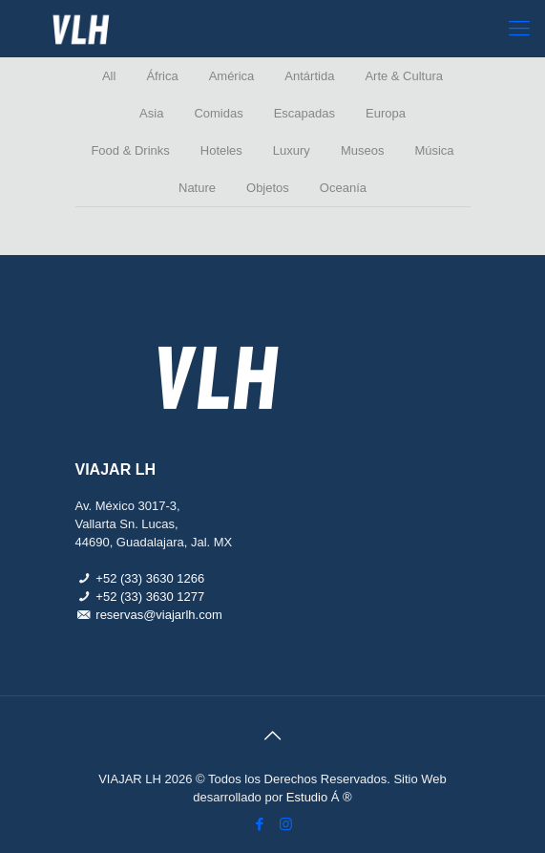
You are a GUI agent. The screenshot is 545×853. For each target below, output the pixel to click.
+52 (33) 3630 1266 (149, 578)
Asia (151, 113)
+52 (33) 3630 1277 (149, 596)
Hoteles (221, 150)
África (162, 76)
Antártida (309, 76)
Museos (363, 150)
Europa (386, 113)
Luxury (291, 150)
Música (433, 150)
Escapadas (304, 113)
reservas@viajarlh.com (158, 615)
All (108, 76)
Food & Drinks (130, 150)
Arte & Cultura (404, 76)
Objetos (267, 188)
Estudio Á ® (319, 797)
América (232, 76)
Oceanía (343, 188)
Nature (197, 188)
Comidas (218, 113)
